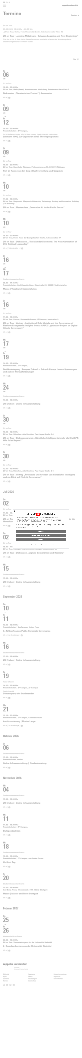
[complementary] (14, 511)
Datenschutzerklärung (21, 527)
